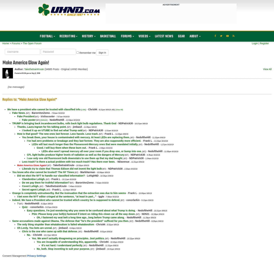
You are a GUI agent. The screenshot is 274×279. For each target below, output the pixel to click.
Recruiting (67, 36)
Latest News (164, 36)
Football (46, 36)
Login (255, 43)
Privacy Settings (36, 255)
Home (5, 43)
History (87, 36)
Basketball (108, 36)
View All (267, 69)
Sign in (102, 52)
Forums (126, 36)
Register (264, 43)
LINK (83, 110)
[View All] (119, 110)
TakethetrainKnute (34, 69)
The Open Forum (32, 43)
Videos (143, 36)
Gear (181, 36)
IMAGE (44, 120)
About (194, 36)
